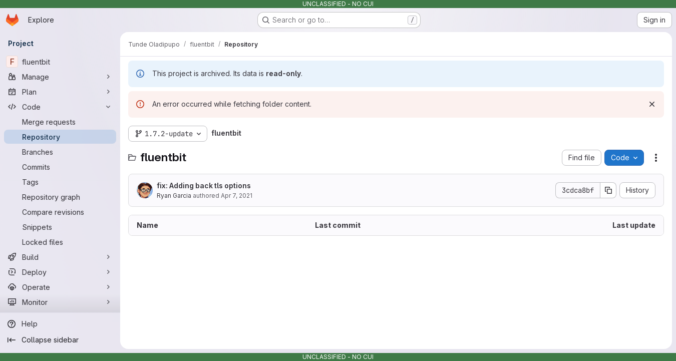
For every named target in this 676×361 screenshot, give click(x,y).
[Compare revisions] (60, 212)
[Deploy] (60, 272)
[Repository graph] (60, 197)
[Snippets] (60, 227)
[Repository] (60, 137)
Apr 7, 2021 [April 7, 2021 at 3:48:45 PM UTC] (236, 195)
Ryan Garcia (174, 195)
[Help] (60, 324)
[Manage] (60, 77)
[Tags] (60, 182)
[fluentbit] (60, 62)
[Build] (60, 257)
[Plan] (60, 92)
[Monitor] (60, 302)
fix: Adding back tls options (204, 185)
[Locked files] (60, 242)
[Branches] (60, 152)
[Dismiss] (652, 104)
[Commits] (60, 167)
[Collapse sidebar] (60, 340)
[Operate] (60, 287)
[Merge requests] (60, 122)
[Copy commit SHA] (608, 190)
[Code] (60, 107)
